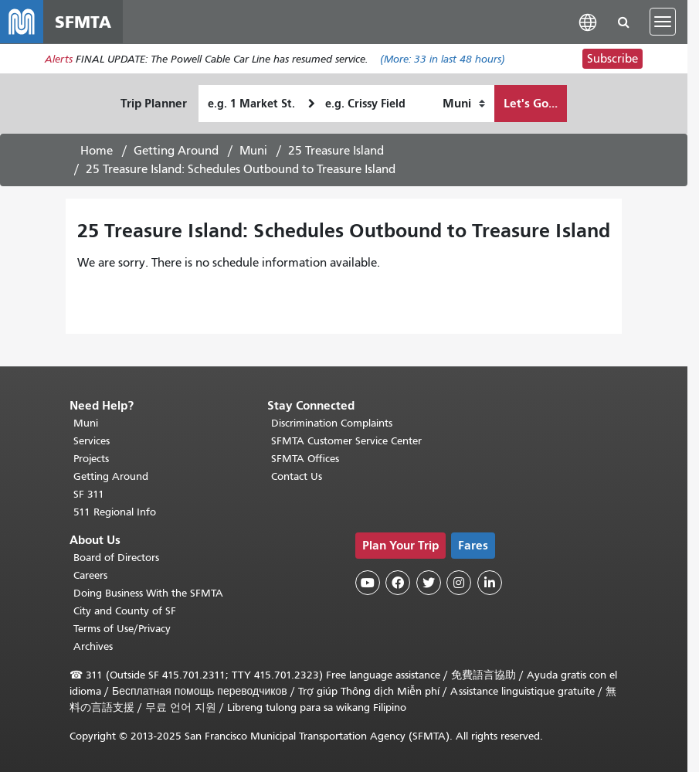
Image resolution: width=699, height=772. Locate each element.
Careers (90, 575)
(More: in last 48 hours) (442, 59)
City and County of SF (124, 610)
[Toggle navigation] (663, 22)
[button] (587, 21)
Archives (93, 646)
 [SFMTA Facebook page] (398, 582)
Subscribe (612, 59)
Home (96, 151)
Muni (253, 151)
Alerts (59, 59)
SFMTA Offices (305, 458)
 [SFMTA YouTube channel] (368, 582)
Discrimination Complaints (331, 423)
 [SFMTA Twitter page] (428, 582)
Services (91, 440)
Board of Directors (116, 557)
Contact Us (296, 476)
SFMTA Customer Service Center (346, 440)
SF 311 (88, 494)
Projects (91, 458)
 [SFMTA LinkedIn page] (489, 582)
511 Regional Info (114, 512)
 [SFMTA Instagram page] (458, 582)
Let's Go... (531, 103)
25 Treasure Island (336, 151)
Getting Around (176, 151)
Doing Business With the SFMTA (148, 593)
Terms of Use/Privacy (122, 628)
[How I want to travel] (463, 103)
